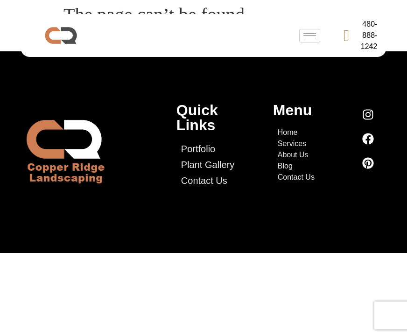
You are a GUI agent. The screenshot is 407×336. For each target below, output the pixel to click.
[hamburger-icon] (309, 35)
